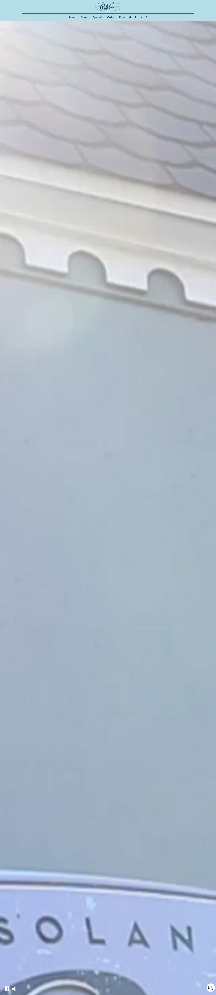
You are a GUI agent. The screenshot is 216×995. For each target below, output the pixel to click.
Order (110, 17)
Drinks (84, 17)
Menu (72, 17)
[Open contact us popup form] (211, 987)
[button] (7, 988)
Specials (98, 17)
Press (122, 17)
